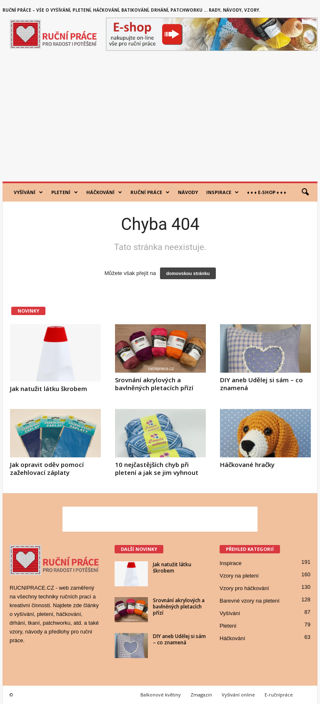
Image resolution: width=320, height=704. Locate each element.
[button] (305, 192)
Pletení (64, 192)
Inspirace (222, 192)
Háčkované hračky (247, 464)
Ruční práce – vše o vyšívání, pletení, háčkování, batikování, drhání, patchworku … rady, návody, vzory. (131, 10)
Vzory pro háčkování (244, 588)
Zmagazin (201, 694)
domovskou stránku (188, 273)
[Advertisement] (160, 119)
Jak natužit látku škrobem (48, 388)
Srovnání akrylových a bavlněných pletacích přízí (154, 384)
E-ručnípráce (279, 694)
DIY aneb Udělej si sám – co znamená (261, 384)
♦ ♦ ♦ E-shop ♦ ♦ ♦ (266, 192)
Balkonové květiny (160, 694)
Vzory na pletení (239, 576)
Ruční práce (150, 192)
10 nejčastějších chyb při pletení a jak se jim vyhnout (156, 468)
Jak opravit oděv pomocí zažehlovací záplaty (47, 468)
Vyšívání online (238, 694)
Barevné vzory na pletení (250, 601)
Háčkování (104, 192)
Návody (188, 192)
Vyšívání (28, 192)
